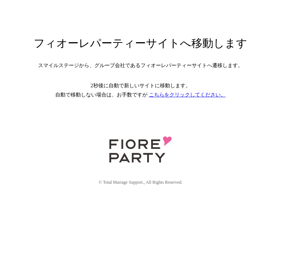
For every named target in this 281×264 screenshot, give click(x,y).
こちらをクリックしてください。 (187, 95)
